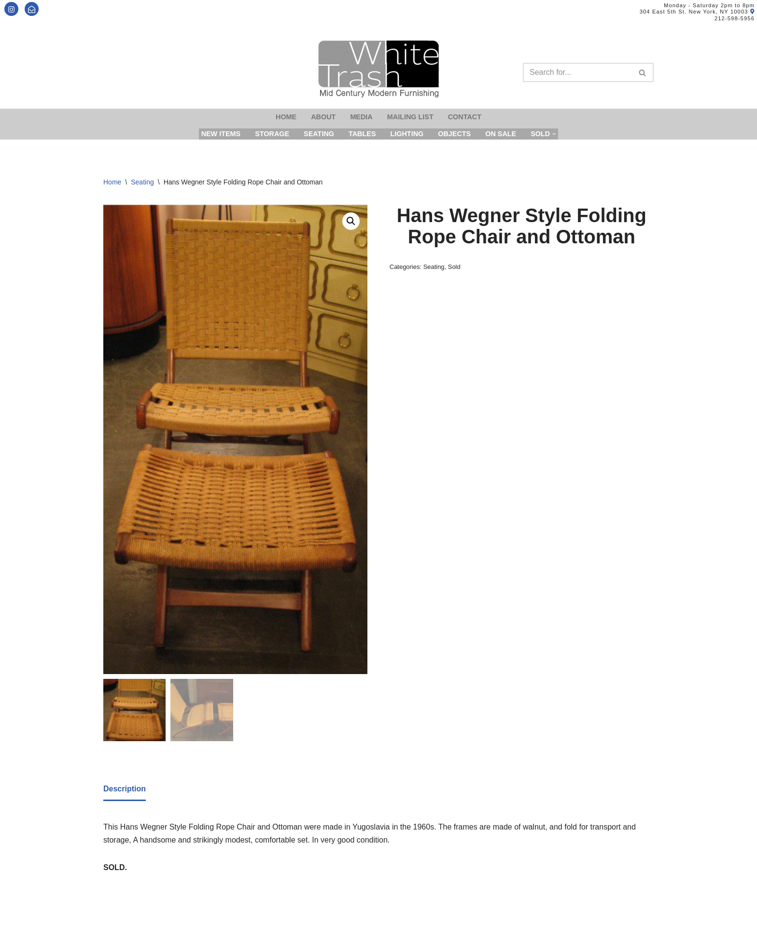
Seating (319, 134)
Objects (454, 134)
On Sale (500, 134)
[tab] (124, 789)
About (323, 117)
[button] (351, 221)
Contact (464, 117)
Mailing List (410, 117)
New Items (221, 134)
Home (286, 117)
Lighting (406, 134)
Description (124, 789)
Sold (454, 266)
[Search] (577, 72)
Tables (362, 134)
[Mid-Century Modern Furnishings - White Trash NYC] (378, 69)
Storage (272, 134)
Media (361, 117)
